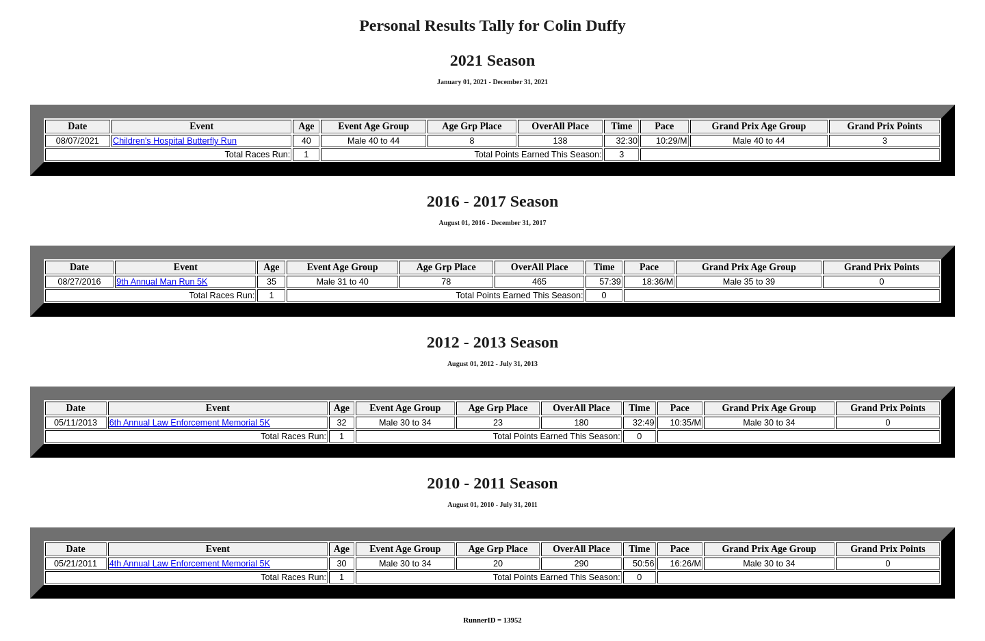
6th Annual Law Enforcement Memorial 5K (189, 423)
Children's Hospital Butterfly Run (175, 141)
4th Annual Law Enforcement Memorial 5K (189, 563)
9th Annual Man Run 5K (161, 282)
